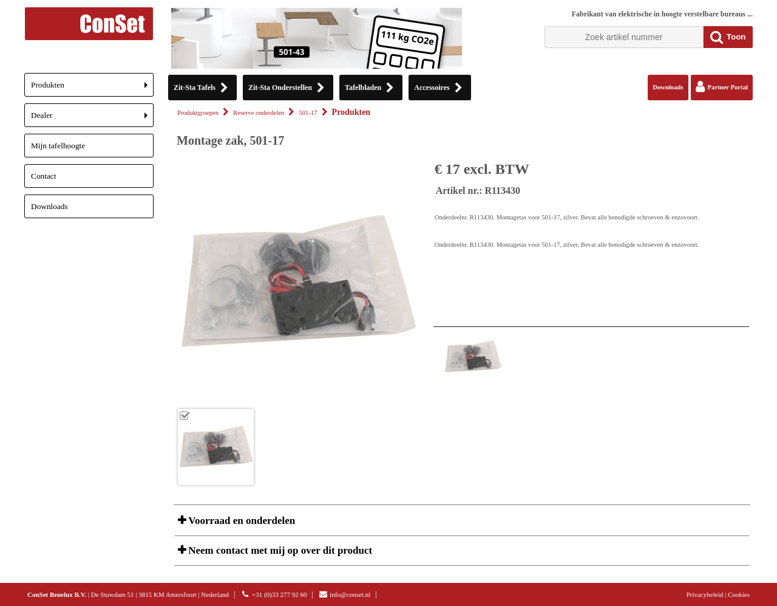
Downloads (49, 206)
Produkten (92, 88)
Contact (43, 176)
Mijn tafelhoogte (58, 145)
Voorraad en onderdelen (240, 520)
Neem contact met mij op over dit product (279, 550)
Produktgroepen (198, 112)
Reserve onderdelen (258, 112)
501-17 (308, 112)
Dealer (92, 119)
